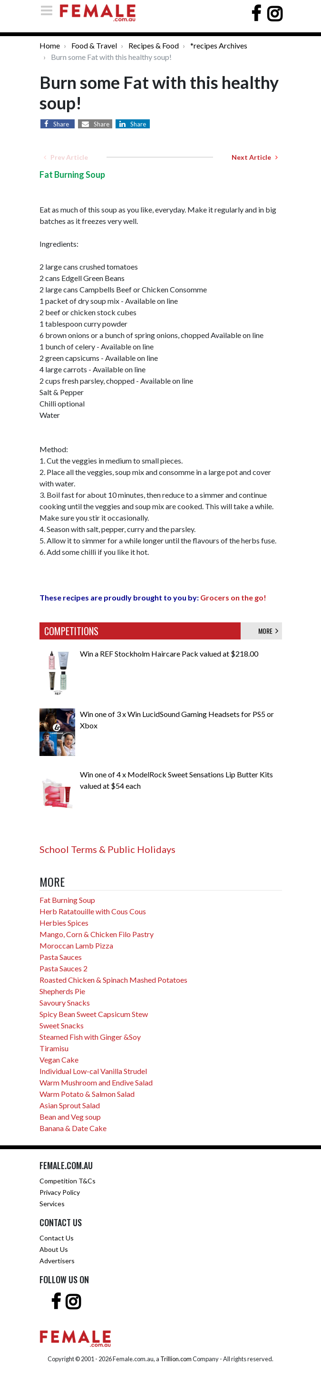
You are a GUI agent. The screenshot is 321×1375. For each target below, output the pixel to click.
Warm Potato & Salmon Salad (87, 1093)
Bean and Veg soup (70, 1116)
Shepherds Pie (62, 991)
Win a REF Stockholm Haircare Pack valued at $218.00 (169, 653)
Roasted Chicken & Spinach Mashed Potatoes (113, 979)
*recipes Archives (218, 45)
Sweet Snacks (61, 1025)
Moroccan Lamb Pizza (76, 945)
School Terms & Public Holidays (107, 849)
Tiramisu (53, 1048)
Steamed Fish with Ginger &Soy (90, 1036)
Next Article (255, 157)
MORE (268, 631)
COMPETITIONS (71, 631)
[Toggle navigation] (49, 10)
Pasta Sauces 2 (63, 968)
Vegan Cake (58, 1059)
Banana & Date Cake (73, 1128)
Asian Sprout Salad (69, 1105)
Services (52, 1204)
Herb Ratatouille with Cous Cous (92, 911)
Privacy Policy (59, 1192)
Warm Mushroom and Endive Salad (96, 1082)
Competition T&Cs (67, 1181)
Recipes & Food (153, 45)
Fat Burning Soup (67, 899)
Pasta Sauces (60, 956)
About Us (53, 1249)
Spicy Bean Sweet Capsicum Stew (93, 1013)
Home (49, 45)
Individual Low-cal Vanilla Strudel (93, 1070)
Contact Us (56, 1238)
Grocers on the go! (233, 597)
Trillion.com (176, 1359)
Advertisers (57, 1261)
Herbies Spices (63, 922)
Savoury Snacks (64, 1002)
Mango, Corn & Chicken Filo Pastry (96, 934)
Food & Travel (94, 45)
